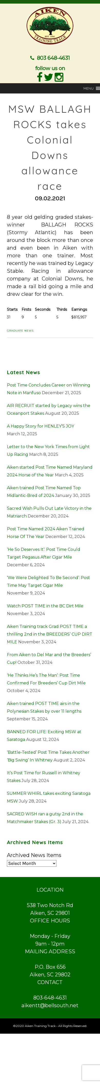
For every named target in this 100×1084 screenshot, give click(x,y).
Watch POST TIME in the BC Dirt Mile (45, 605)
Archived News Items (34, 855)
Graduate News (20, 330)
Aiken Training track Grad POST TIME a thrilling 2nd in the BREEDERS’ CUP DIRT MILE (49, 634)
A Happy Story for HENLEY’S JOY (40, 425)
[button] (88, 88)
